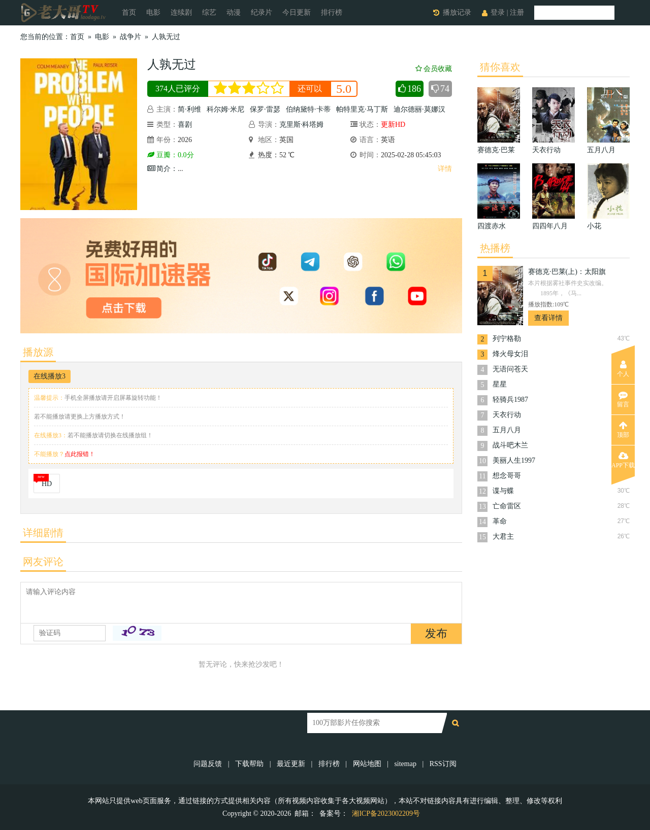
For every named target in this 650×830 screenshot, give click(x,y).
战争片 (130, 37)
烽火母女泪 (510, 354)
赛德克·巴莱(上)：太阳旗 (567, 271)
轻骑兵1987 (510, 399)
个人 (623, 368)
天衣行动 (507, 415)
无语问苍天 (510, 369)
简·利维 (189, 109)
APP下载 (623, 460)
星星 (500, 384)
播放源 (38, 352)
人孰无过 (166, 37)
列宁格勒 (507, 338)
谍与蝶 (503, 491)
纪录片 (261, 12)
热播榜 (495, 248)
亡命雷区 (507, 506)
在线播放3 (50, 376)
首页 (129, 12)
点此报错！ (79, 454)
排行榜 (331, 12)
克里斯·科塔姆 (301, 124)
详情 (445, 168)
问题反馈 (208, 764)
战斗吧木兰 (510, 445)
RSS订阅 (443, 764)
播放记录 (457, 12)
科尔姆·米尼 (225, 109)
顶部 (623, 429)
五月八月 (507, 430)
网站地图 (367, 764)
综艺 (209, 12)
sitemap (405, 764)
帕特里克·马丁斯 (362, 109)
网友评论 (43, 561)
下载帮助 (249, 764)
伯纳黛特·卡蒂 (308, 109)
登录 (498, 12)
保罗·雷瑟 (265, 109)
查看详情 (548, 318)
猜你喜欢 (500, 67)
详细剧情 (43, 532)
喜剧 (185, 124)
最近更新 (291, 764)
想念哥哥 (507, 475)
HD (47, 484)
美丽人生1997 (514, 460)
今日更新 (296, 12)
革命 (500, 521)
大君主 (503, 536)
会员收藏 (433, 69)
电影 (153, 12)
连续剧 (181, 12)
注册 (517, 12)
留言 (623, 399)
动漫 (233, 12)
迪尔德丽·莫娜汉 (419, 109)
